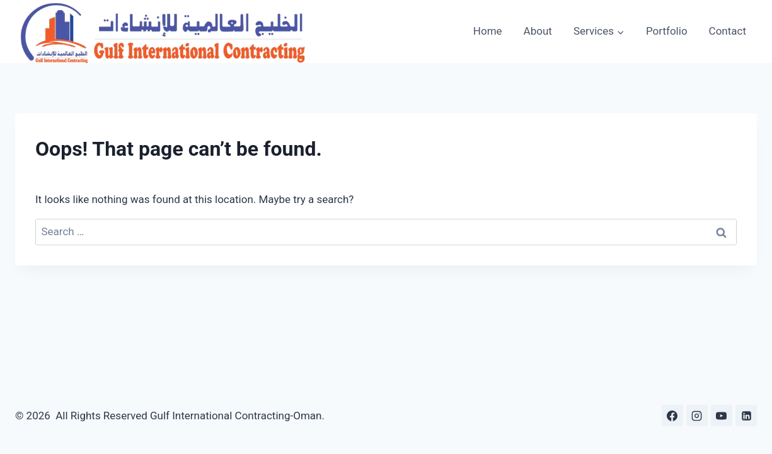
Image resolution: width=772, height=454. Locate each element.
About (538, 31)
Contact (727, 31)
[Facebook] (672, 415)
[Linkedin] (746, 415)
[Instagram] (697, 415)
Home (487, 31)
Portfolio (667, 31)
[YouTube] (721, 415)
